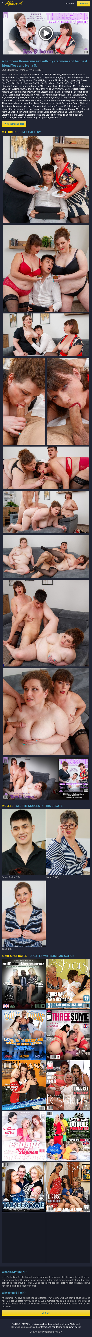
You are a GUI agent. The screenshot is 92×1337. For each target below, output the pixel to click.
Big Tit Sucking (24, 83)
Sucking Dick (43, 115)
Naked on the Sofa (55, 103)
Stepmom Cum (9, 115)
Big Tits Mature (48, 83)
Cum (22, 89)
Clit (3, 89)
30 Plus (37, 74)
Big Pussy (82, 80)
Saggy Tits (38, 109)
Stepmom (78, 112)
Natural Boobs (72, 103)
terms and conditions (51, 1327)
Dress (37, 92)
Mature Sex (76, 100)
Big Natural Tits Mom (53, 80)
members (69, 3)
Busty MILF (72, 86)
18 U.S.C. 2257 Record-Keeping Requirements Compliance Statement (46, 1324)
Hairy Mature (22, 95)
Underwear (19, 117)
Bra (19, 86)
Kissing (63, 97)
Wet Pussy (55, 117)
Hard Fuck (71, 95)
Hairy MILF (35, 95)
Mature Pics (37, 100)
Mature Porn (49, 100)
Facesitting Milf (80, 92)
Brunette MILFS (38, 86)
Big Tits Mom (76, 83)
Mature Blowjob (22, 100)
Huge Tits (53, 97)
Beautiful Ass (78, 74)
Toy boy (78, 115)
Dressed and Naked (50, 92)
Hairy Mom (46, 95)
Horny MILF (18, 97)
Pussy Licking (16, 109)
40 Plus (45, 74)
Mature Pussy (63, 100)
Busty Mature (59, 86)
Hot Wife (43, 97)
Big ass (40, 77)
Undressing (31, 117)
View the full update (14, 124)
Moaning (18, 103)
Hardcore (81, 95)
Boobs (14, 86)
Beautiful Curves (27, 77)
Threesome (56, 115)
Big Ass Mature (52, 77)
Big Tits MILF (63, 83)
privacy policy (74, 1327)
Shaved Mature (59, 109)
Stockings (31, 115)
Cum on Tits (32, 89)
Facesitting (66, 92)
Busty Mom (84, 86)
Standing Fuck (65, 112)
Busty (49, 86)
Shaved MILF (74, 109)
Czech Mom (15, 92)
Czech (75, 89)
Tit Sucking (68, 115)
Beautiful (66, 74)
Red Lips (28, 109)
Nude (44, 106)
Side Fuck (38, 112)
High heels (7, 97)
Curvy (54, 89)
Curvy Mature (64, 89)
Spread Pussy (50, 112)
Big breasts (79, 77)
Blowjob (6, 86)
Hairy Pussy (59, 95)
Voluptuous (43, 117)
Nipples (37, 106)
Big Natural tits (13, 80)
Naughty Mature (14, 106)
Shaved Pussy (15, 112)
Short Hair (27, 112)
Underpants (7, 117)
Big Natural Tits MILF (32, 80)
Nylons (51, 106)
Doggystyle (27, 92)
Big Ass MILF (66, 77)
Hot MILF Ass (31, 97)
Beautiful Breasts (10, 77)
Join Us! (84, 3)
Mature (71, 97)
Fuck (4, 95)
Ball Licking (55, 74)
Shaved (47, 109)
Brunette (26, 86)
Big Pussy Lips (9, 83)
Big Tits (36, 83)
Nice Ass (27, 106)
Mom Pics (28, 103)
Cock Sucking (12, 89)
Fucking (11, 95)
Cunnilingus (45, 89)
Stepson (22, 115)
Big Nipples (70, 80)
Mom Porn (39, 103)
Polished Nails (71, 106)
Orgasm (59, 106)
